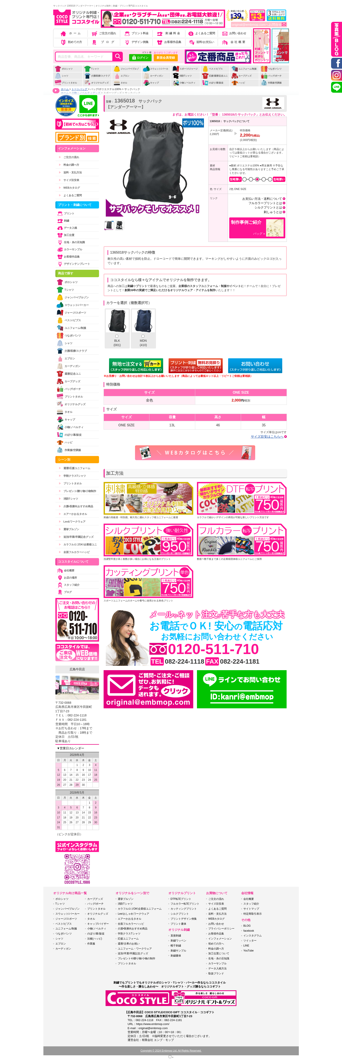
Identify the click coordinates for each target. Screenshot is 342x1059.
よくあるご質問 (201, 33)
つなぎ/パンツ (271, 69)
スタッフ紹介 (68, 585)
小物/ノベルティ (183, 83)
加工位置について (218, 953)
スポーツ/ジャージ (185, 69)
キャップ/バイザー (98, 923)
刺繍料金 (168, 33)
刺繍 (62, 220)
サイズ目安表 (69, 180)
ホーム (71, 33)
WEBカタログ (69, 187)
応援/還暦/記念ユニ (215, 76)
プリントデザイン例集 (184, 918)
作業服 (91, 943)
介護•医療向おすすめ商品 (76, 506)
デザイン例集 (136, 42)
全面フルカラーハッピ (74, 552)
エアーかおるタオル (73, 514)
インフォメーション (220, 938)
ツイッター (249, 940)
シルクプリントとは (268, 207)
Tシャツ (91, 69)
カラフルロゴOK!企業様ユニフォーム (140, 908)
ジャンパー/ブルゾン (126, 71)
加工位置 (65, 235)
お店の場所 (66, 577)
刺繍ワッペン (178, 940)
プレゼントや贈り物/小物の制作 (136, 958)
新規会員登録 (166, 57)
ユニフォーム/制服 (243, 69)
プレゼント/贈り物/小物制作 (77, 491)
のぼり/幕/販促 (212, 83)
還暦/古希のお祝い (128, 943)
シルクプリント (180, 913)
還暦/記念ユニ (68, 374)
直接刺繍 (176, 935)
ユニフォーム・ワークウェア (135, 948)
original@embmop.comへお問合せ (259, 24)
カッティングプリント (184, 908)
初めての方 (71, 42)
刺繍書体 (176, 955)
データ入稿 (66, 228)
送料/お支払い (201, 42)
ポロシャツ (64, 69)
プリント (65, 213)
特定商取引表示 (252, 913)
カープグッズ (241, 76)
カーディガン (153, 76)
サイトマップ (251, 908)
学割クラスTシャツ (72, 476)
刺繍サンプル (178, 950)
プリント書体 (178, 923)
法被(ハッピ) (94, 938)
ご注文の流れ (103, 33)
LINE (246, 945)
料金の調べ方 (69, 165)
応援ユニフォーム (128, 938)
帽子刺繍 (176, 945)
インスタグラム (252, 935)
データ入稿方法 (217, 968)
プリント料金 (136, 33)
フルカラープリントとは (265, 203)
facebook (248, 930)
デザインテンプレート (73, 264)
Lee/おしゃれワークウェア (133, 913)
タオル (120, 83)
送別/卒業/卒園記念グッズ (76, 537)
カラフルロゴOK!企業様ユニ (78, 544)
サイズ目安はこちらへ (267, 436)
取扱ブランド (216, 973)
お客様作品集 (168, 42)
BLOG (247, 925)
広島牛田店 (77, 669)
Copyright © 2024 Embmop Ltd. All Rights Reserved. (171, 1050)
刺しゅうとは (273, 212)
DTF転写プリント (181, 898)
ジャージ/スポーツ (71, 312)
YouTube (248, 950)
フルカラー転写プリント (185, 903)
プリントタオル (66, 83)
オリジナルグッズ (96, 83)
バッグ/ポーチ (271, 76)
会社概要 (233, 42)
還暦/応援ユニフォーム (74, 468)
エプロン (121, 76)
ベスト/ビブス (212, 69)
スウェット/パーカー (155, 71)
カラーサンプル (69, 249)
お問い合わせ (233, 33)
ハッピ (238, 83)
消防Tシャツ (182, 76)
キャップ (151, 83)
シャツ (61, 76)
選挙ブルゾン (69, 529)
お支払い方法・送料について (262, 198)
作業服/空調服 (271, 83)
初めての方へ (216, 943)
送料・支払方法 (70, 172)
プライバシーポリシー (221, 928)
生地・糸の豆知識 (70, 242)
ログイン (140, 58)
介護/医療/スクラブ (97, 76)
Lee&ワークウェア (72, 521)
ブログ (103, 42)
